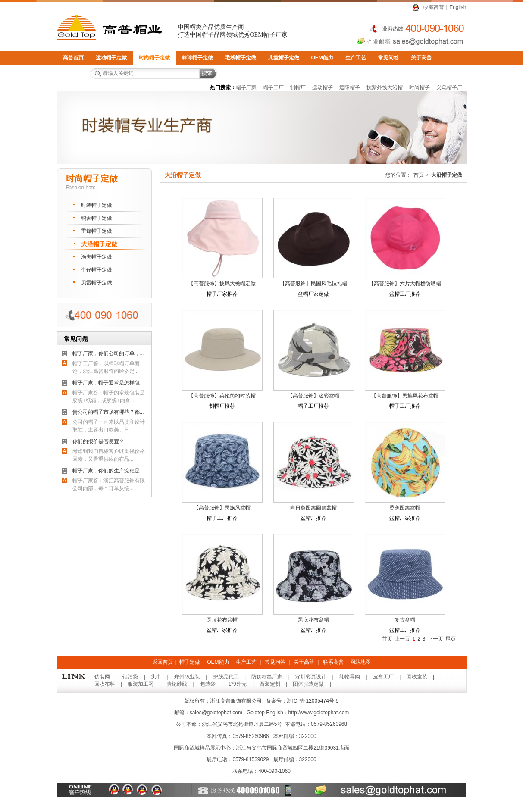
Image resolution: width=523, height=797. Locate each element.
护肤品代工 (226, 677)
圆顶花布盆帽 (222, 620)
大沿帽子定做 (99, 244)
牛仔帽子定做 (96, 270)
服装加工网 (140, 684)
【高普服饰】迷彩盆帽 (313, 396)
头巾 (156, 677)
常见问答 (388, 58)
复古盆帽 (405, 620)
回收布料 (104, 684)
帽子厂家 (246, 87)
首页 (418, 175)
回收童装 (417, 677)
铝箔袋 (130, 677)
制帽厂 (298, 87)
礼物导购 (349, 677)
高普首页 (73, 58)
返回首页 (162, 662)
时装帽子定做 (96, 205)
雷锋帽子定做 (96, 231)
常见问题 (76, 338)
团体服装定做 (308, 684)
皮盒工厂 (383, 677)
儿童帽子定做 (283, 58)
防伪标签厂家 (266, 677)
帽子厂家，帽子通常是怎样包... (108, 383)
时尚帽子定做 (154, 58)
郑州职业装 (187, 677)
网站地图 (360, 662)
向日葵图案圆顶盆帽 (313, 508)
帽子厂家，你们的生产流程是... (108, 471)
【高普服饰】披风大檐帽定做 (222, 284)
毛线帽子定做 (240, 58)
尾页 (450, 639)
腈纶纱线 (176, 684)
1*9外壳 (238, 684)
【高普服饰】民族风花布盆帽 (404, 396)
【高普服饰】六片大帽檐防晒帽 (405, 284)
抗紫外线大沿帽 (384, 87)
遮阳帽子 (349, 87)
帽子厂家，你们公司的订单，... (108, 353)
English (457, 7)
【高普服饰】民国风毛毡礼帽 (313, 284)
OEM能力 (322, 58)
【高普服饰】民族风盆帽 (222, 508)
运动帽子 (322, 87)
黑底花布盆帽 (313, 620)
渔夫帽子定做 (96, 257)
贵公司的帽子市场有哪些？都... (108, 412)
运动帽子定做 (111, 58)
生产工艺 (355, 58)
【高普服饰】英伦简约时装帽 (222, 396)
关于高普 (421, 58)
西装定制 (270, 684)
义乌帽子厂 (449, 87)
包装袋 (208, 684)
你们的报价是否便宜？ (98, 441)
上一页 (402, 639)
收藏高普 (433, 7)
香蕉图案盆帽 (404, 508)
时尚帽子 (419, 87)
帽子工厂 (273, 87)
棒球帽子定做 (197, 58)
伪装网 (102, 677)
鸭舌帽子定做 (96, 218)
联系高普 (73, 72)
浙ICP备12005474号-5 (312, 701)
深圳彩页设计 (310, 677)
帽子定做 (189, 662)
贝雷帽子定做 (96, 283)
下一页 (435, 639)
